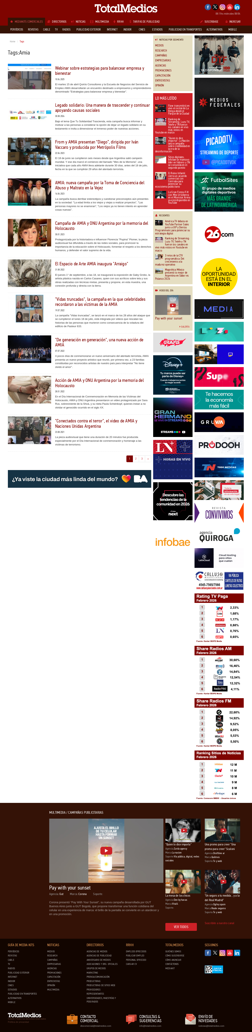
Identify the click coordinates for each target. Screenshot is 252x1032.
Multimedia (53, 989)
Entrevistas (162, 80)
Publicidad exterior (18, 972)
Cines (11, 985)
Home (13, 41)
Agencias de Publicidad (99, 955)
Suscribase (209, 21)
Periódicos (13, 951)
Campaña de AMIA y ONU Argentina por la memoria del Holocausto (101, 225)
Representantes (95, 993)
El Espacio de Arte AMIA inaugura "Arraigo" (91, 264)
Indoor (11, 981)
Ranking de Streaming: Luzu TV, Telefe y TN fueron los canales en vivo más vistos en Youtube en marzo (172, 126)
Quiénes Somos (173, 951)
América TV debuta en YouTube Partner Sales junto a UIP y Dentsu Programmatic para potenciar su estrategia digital (172, 227)
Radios (11, 968)
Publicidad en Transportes (22, 993)
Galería (184, 326)
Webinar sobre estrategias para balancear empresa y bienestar (99, 70)
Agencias (160, 65)
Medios (159, 45)
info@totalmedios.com (150, 1026)
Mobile (11, 1002)
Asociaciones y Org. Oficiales (102, 964)
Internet (12, 976)
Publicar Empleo (135, 955)
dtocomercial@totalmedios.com (95, 1026)
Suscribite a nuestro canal (219, 923)
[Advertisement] (23, 870)
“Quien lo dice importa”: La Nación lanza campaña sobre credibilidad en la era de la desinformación (172, 145)
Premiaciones (163, 70)
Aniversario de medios (99, 960)
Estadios (12, 989)
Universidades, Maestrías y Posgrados (101, 1000)
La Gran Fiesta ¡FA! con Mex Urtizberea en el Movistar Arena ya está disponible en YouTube (172, 198)
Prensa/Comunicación (98, 976)
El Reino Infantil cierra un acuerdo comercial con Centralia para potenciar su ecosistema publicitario (171, 180)
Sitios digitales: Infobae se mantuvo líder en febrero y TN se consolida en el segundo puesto (172, 162)
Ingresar (233, 21)
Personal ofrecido (136, 960)
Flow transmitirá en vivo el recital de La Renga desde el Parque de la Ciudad (172, 110)
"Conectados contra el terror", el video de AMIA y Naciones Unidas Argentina (96, 423)
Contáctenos (172, 964)
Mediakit (170, 968)
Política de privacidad (18, 1022)
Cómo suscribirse (174, 955)
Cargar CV (131, 964)
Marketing (92, 972)
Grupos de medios (96, 968)
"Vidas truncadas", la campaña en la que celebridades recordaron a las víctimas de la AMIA (100, 301)
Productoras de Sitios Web (101, 985)
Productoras (93, 981)
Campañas (161, 55)
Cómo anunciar (173, 960)
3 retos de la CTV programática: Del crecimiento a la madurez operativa (169, 260)
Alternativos (15, 998)
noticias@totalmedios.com (211, 1026)
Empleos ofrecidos (136, 951)
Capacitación (162, 75)
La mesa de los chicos (177, 895)
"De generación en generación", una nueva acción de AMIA (99, 342)
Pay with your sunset (169, 318)
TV (9, 964)
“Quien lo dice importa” (178, 844)
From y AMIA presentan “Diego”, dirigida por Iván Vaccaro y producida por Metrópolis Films (96, 144)
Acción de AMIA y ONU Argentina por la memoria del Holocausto (99, 383)
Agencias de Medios (97, 951)
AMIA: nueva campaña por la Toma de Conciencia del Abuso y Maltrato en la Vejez (99, 185)
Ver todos (181, 927)
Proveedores (93, 989)
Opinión (159, 85)
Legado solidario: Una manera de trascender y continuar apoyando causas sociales (102, 107)
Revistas (12, 955)
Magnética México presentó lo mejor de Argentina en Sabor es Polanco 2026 (172, 274)
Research (161, 50)
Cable (11, 960)
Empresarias (163, 60)
